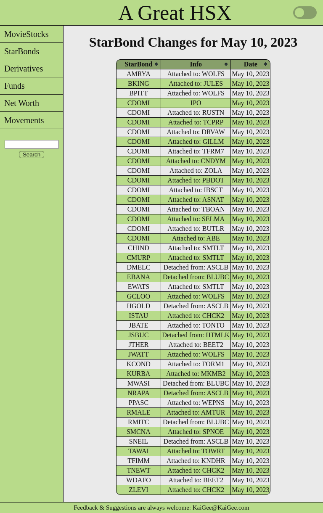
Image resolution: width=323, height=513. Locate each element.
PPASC (138, 402)
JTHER (138, 344)
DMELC (138, 267)
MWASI (138, 383)
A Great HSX (174, 12)
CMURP (138, 257)
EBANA (138, 276)
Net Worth (19, 103)
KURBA (138, 373)
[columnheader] (139, 64)
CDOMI (138, 102)
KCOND (139, 364)
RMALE (138, 412)
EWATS (139, 286)
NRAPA (138, 393)
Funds (12, 85)
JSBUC (138, 334)
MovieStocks (24, 34)
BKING (138, 83)
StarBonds (19, 51)
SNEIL (138, 441)
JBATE (138, 325)
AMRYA (139, 73)
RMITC (138, 422)
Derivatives (21, 68)
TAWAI (138, 451)
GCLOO (138, 296)
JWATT (138, 354)
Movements (22, 120)
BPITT (138, 93)
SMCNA (139, 431)
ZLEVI (138, 489)
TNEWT (138, 470)
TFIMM (138, 460)
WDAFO (138, 480)
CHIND (138, 247)
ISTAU (138, 315)
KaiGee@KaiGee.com (221, 507)
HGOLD (138, 305)
